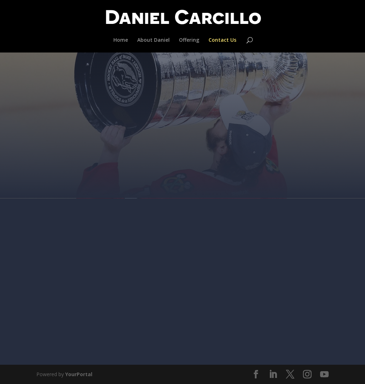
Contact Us (222, 40)
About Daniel (153, 40)
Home (120, 40)
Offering (189, 40)
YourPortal (78, 374)
